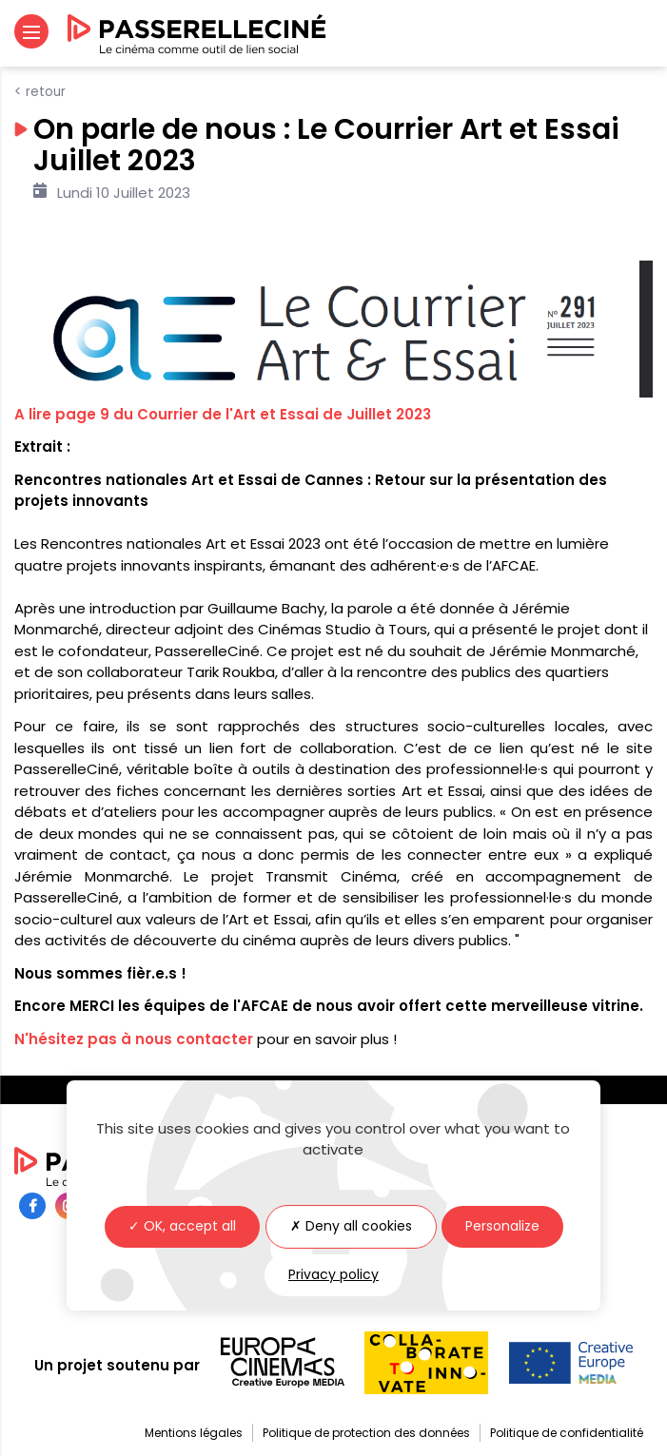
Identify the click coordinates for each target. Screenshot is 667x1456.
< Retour (40, 92)
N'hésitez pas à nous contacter (133, 1039)
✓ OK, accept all (182, 1225)
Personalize (502, 1225)
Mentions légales (194, 1433)
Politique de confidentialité (566, 1433)
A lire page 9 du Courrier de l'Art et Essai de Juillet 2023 (222, 414)
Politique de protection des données (366, 1433)
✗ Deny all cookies (351, 1225)
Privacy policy (333, 1274)
